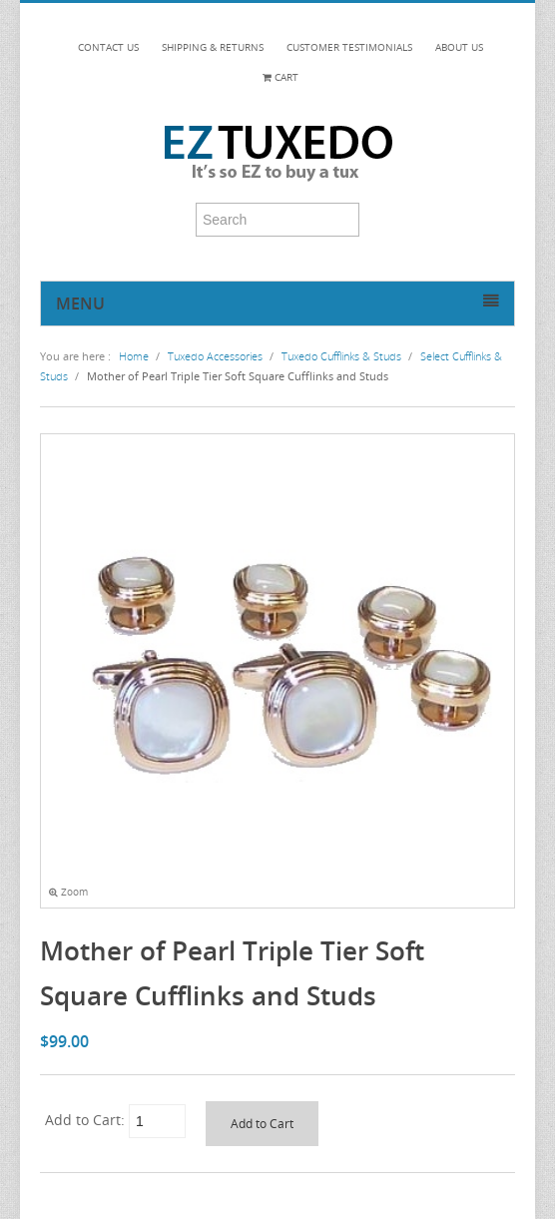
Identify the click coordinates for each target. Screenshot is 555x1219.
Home (134, 355)
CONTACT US (108, 47)
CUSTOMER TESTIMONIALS (349, 47)
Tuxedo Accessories (215, 355)
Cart (280, 77)
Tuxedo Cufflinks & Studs (341, 355)
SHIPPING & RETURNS (213, 47)
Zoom (68, 892)
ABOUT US (459, 47)
